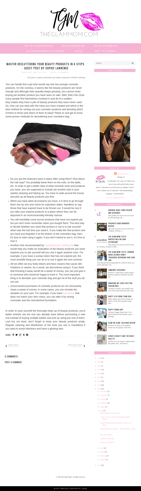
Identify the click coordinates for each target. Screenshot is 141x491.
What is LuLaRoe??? (107, 442)
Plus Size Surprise (106, 435)
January (102, 460)
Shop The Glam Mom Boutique (38, 46)
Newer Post (14, 346)
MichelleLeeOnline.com (73, 46)
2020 (99, 373)
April (102, 448)
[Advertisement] (114, 95)
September (103, 403)
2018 (99, 381)
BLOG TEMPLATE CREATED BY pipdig (70, 488)
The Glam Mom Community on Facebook (45, 51)
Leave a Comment (59, 72)
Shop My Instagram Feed (106, 46)
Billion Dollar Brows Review (110, 413)
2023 (99, 362)
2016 (99, 389)
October (103, 399)
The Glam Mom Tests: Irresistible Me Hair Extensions (117, 239)
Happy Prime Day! (115, 309)
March (102, 452)
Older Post (76, 346)
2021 (99, 370)
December (103, 391)
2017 (99, 385)
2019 (99, 377)
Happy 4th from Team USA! (119, 296)
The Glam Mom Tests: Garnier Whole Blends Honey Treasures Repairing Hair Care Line (121, 256)
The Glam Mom (122, 174)
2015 (99, 465)
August (102, 407)
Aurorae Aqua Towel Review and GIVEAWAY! (120, 211)
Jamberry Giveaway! (116, 270)
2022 (99, 366)
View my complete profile (115, 198)
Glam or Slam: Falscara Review (121, 322)
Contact (79, 51)
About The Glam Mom (105, 51)
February (103, 456)
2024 (99, 358)
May (101, 411)
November (103, 395)
